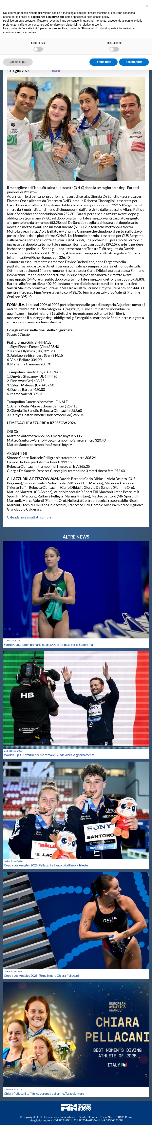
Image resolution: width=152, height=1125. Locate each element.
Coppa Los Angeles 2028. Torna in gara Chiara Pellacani (41, 975)
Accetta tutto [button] (133, 61)
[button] (147, 6)
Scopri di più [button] (18, 61)
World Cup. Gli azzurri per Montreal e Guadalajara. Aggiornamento (49, 755)
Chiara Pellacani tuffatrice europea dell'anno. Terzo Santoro (44, 1093)
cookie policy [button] (101, 16)
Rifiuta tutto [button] (103, 61)
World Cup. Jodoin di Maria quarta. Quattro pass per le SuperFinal (49, 644)
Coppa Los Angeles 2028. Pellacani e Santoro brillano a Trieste (46, 865)
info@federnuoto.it (40, 1120)
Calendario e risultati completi (30, 517)
